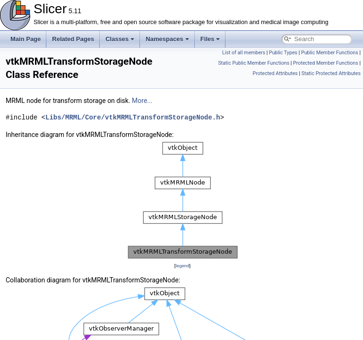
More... (142, 100)
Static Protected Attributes (331, 73)
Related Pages (73, 38)
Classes (119, 38)
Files (210, 38)
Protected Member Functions (325, 63)
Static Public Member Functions (253, 63)
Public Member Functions (329, 53)
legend (182, 265)
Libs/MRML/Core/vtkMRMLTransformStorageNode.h (132, 117)
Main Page (25, 38)
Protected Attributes (274, 73)
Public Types (283, 53)
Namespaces (167, 38)
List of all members (243, 53)
